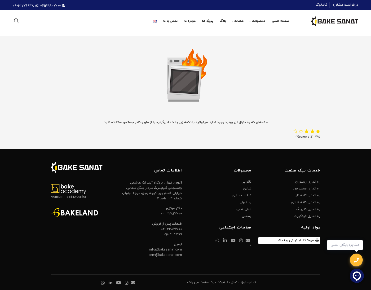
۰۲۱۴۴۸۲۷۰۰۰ (50, 6)
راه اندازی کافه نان (307, 195)
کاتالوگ (321, 5)
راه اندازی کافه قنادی (305, 202)
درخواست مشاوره (345, 5)
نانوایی (246, 182)
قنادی (247, 188)
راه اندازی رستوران (307, 182)
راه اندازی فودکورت (307, 216)
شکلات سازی (241, 195)
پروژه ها (207, 21)
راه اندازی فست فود (306, 188)
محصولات (258, 21)
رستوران (245, 202)
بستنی (246, 216)
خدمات (239, 21)
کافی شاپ (243, 209)
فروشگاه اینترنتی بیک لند (295, 240)
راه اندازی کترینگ (308, 209)
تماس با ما (170, 21)
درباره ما (190, 21)
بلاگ (223, 21)
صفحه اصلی (280, 21)
